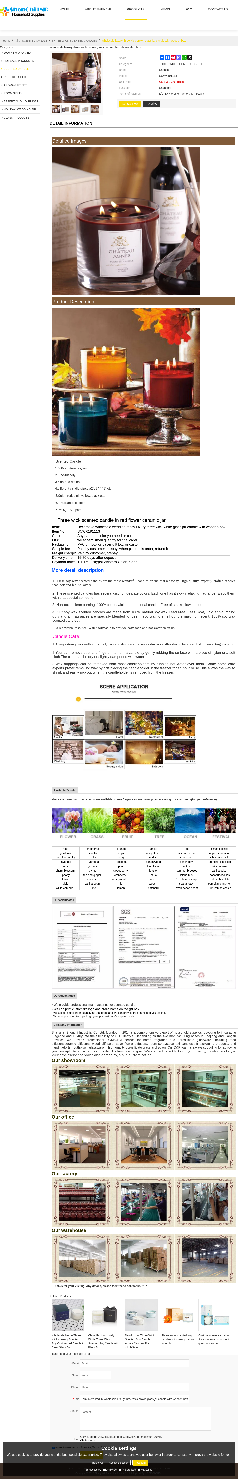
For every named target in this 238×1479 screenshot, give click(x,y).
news (164, 10)
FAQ (188, 10)
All (16, 40)
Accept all (140, 1462)
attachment (88, 1440)
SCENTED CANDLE (34, 40)
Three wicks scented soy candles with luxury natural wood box (178, 1339)
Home (6, 40)
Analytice (110, 1469)
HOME (63, 10)
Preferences (127, 1469)
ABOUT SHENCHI (97, 10)
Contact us (217, 10)
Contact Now (130, 103)
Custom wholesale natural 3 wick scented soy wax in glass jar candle (214, 1339)
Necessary (93, 1469)
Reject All (97, 1462)
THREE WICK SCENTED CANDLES (74, 40)
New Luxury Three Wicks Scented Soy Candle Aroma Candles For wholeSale (140, 1341)
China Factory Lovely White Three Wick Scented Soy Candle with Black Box (103, 1341)
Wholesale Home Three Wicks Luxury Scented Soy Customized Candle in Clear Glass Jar (68, 1341)
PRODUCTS (135, 10)
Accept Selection (118, 1462)
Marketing (145, 1469)
